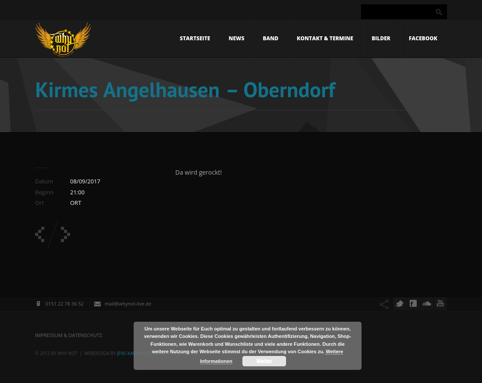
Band (271, 38)
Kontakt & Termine (325, 38)
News (237, 38)
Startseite (195, 38)
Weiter (264, 361)
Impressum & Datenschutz (68, 335)
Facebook (423, 38)
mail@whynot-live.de (128, 303)
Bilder (381, 38)
